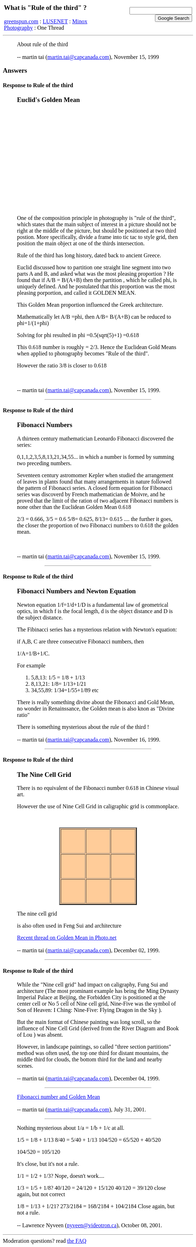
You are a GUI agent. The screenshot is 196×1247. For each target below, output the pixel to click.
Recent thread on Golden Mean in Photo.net (66, 938)
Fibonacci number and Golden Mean (58, 1097)
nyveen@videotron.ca (91, 1225)
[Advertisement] (98, 159)
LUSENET (55, 21)
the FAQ (76, 1241)
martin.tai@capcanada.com (78, 57)
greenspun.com (21, 21)
